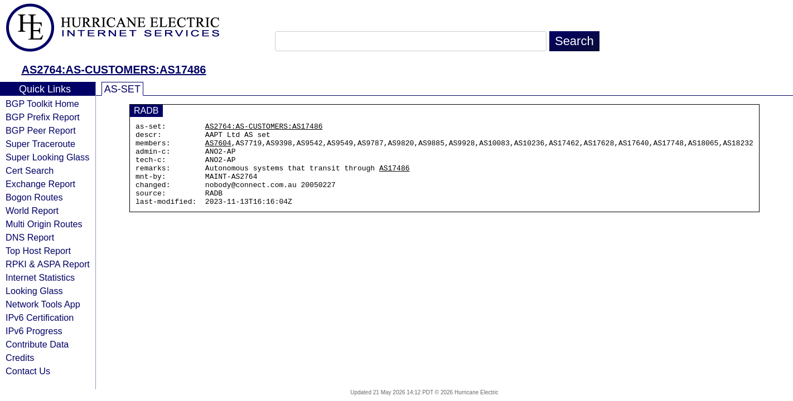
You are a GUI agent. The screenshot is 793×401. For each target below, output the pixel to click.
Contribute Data (37, 344)
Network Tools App (43, 304)
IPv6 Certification (40, 317)
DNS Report (30, 237)
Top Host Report (38, 251)
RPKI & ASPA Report (48, 264)
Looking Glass (34, 291)
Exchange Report (40, 184)
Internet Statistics (40, 277)
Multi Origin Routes (44, 224)
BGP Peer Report (41, 130)
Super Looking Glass (47, 157)
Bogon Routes (34, 197)
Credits (20, 358)
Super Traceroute (40, 144)
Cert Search (30, 170)
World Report (32, 211)
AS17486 (394, 178)
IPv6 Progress (34, 331)
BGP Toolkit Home (42, 104)
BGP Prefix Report (43, 117)
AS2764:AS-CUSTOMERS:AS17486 (114, 69)
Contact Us (28, 371)
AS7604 (218, 148)
